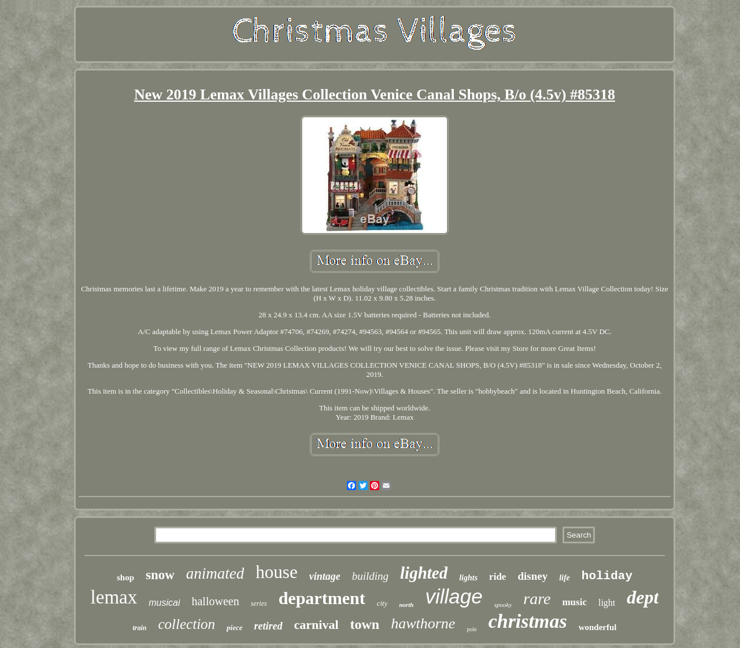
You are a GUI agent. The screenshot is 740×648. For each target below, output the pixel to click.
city (382, 603)
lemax (114, 597)
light (606, 603)
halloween (215, 601)
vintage (325, 576)
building (370, 576)
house (276, 572)
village (453, 596)
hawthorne (423, 623)
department (322, 598)
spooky (503, 604)
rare (536, 599)
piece (234, 627)
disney (532, 576)
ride (497, 576)
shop (125, 577)
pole (471, 629)
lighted (423, 573)
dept (642, 597)
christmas (528, 621)
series (259, 603)
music (574, 602)
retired (268, 626)
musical (164, 603)
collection (187, 624)
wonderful (598, 627)
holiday (607, 576)
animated (215, 573)
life (564, 577)
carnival (316, 624)
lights (468, 577)
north (406, 604)
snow (160, 575)
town (365, 624)
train (139, 628)
